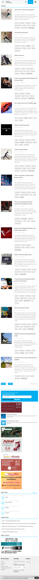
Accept (36, 577)
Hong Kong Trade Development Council (10, 531)
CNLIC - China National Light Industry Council (11, 520)
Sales (24, 71)
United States (18, 223)
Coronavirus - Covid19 (26, 192)
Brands (16, 93)
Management (18, 95)
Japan (35, 118)
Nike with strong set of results (21, 308)
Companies (17, 45)
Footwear (23, 45)
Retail (20, 71)
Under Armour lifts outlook (20, 149)
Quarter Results (18, 25)
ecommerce (27, 165)
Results (24, 25)
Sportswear (17, 27)
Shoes (29, 25)
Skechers (33, 71)
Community (21, 350)
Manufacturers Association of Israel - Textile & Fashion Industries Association (17, 526)
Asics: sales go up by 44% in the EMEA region (25, 103)
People (23, 95)
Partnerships (18, 247)
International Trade (24, 194)
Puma (32, 45)
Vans (32, 300)
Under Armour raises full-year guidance (24, 9)
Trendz (6, 497)
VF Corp (16, 303)
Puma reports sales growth (21, 32)
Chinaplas (7, 507)
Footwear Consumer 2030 (11, 414)
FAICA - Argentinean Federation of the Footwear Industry (13, 529)
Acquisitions (17, 218)
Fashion (33, 350)
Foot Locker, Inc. (18, 221)
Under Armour (24, 27)
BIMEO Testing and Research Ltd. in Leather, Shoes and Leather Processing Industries (19, 523)
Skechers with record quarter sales (22, 254)
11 (4, 383)
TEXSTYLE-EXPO (8, 502)
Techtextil (7, 512)
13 (9, 383)
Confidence (27, 93)
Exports (34, 192)
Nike (31, 194)
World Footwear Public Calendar (12, 420)
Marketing (28, 245)
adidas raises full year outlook (21, 125)
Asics (16, 118)
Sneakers (33, 25)
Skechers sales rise (19, 55)
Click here (8, 422)
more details (25, 578)
